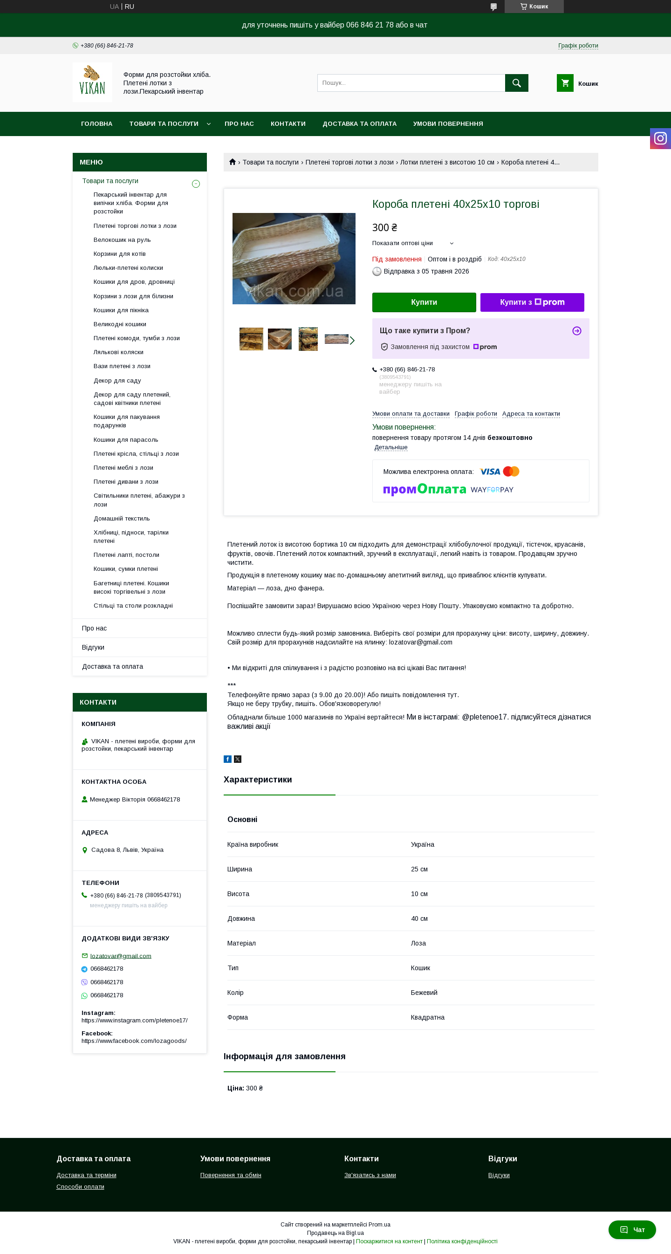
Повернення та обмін (230, 1175)
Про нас (239, 123)
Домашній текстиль (122, 518)
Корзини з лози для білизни (133, 296)
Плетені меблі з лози (123, 467)
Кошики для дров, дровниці (134, 281)
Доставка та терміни (86, 1175)
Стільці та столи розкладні (133, 605)
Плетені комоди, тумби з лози (137, 338)
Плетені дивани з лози (126, 481)
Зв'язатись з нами (370, 1175)
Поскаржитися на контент (389, 1241)
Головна (96, 123)
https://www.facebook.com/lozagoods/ (134, 1040)
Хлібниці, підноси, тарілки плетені (131, 536)
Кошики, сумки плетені (126, 568)
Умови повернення (448, 123)
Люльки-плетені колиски (128, 267)
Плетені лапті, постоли (126, 554)
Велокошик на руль (122, 239)
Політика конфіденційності (462, 1241)
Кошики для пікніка (121, 310)
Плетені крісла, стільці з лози (136, 453)
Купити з (532, 302)
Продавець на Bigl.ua (335, 1233)
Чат (632, 1230)
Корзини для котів (120, 253)
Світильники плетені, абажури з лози (139, 499)
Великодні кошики (120, 324)
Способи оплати (80, 1186)
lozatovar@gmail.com (120, 955)
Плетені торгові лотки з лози (350, 162)
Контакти (288, 123)
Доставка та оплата (359, 123)
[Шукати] (516, 83)
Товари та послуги (164, 123)
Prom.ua (379, 1224)
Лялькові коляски (119, 352)
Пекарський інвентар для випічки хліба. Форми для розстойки (131, 203)
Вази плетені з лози (122, 366)
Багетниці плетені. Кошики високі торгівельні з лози (131, 587)
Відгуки (93, 647)
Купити (424, 302)
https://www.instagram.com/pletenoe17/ (135, 1020)
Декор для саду (117, 380)
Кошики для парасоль (126, 439)
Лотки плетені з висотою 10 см (447, 162)
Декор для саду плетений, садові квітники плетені (132, 398)
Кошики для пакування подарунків (127, 421)
